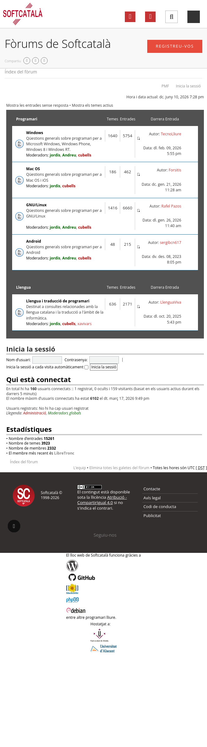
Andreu (69, 155)
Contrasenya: (75, 359)
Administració (34, 413)
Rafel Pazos (171, 206)
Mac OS (33, 168)
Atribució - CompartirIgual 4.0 (102, 499)
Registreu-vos (175, 46)
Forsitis (175, 170)
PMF (165, 86)
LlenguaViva (170, 302)
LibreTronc (64, 453)
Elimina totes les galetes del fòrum (119, 467)
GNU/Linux (36, 205)
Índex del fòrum (21, 72)
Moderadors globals (64, 413)
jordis (55, 155)
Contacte (151, 489)
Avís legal (152, 498)
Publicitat (152, 515)
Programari (26, 119)
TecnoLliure (171, 134)
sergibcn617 (170, 242)
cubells (84, 155)
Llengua (23, 287)
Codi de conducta (159, 506)
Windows (34, 132)
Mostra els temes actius (92, 105)
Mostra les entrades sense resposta (37, 105)
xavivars (85, 323)
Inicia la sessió (188, 86)
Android (33, 241)
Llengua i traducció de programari (57, 301)
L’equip (79, 467)
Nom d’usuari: (18, 359)
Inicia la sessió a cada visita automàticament (47, 367)
